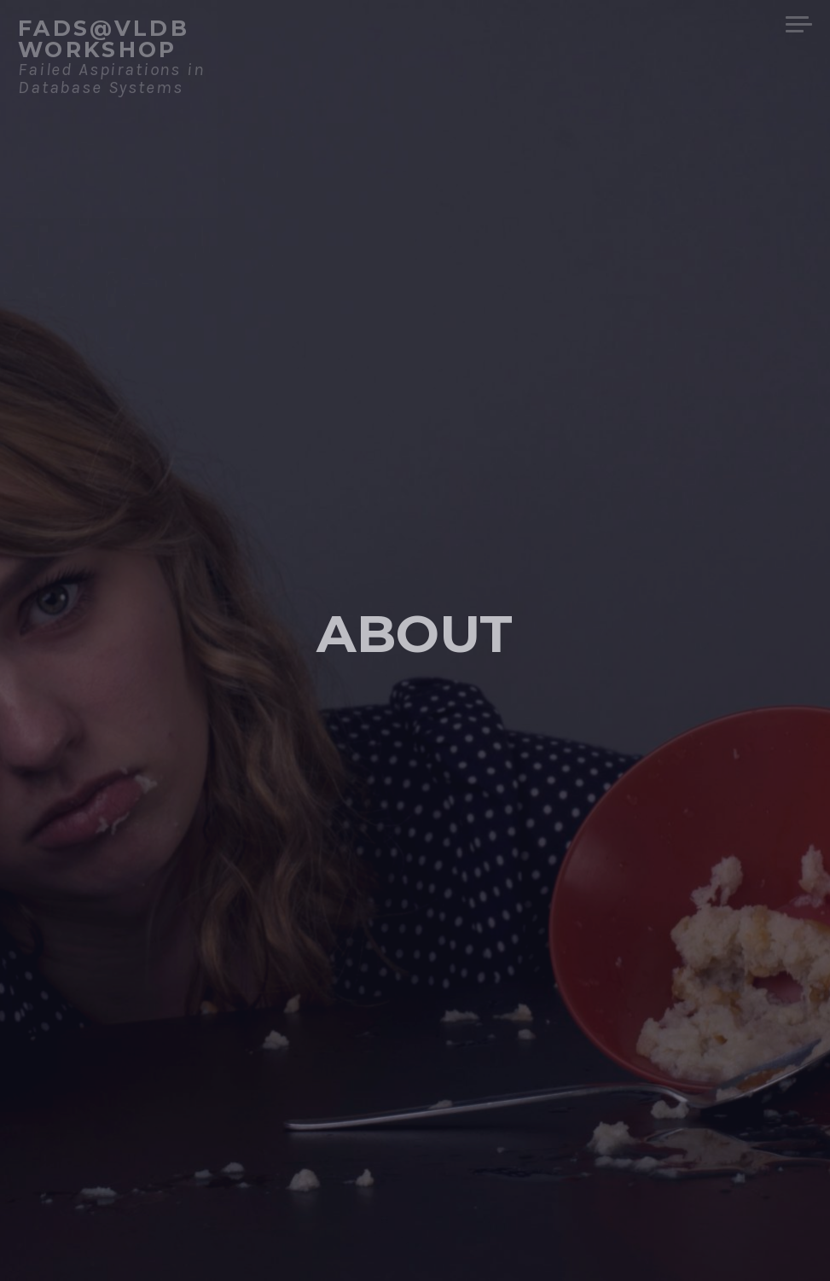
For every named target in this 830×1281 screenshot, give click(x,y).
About (414, 632)
